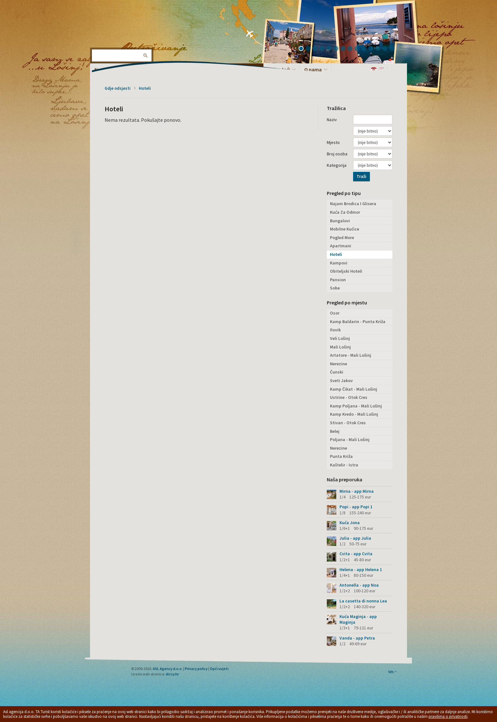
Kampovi (338, 263)
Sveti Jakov (341, 380)
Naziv (332, 119)
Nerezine (338, 364)
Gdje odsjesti (118, 88)
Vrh (392, 671)
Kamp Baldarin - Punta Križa (357, 321)
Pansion (338, 280)
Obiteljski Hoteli (346, 271)
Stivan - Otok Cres (348, 423)
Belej (334, 431)
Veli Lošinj (340, 338)
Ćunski (336, 372)
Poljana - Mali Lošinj (350, 439)
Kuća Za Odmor (345, 212)
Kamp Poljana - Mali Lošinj (356, 406)
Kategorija (336, 165)
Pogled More (342, 237)
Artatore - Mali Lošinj (350, 355)
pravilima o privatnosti (448, 716)
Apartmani (340, 246)
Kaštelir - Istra (344, 465)
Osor (334, 313)
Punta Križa (341, 456)
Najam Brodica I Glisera (353, 203)
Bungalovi (340, 221)
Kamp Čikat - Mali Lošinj (353, 389)
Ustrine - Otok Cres (348, 397)
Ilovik (335, 330)
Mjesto (333, 142)
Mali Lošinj (340, 347)
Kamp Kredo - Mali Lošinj (354, 414)
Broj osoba (337, 154)
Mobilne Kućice (344, 229)
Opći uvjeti (219, 668)
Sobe (335, 288)
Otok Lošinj (110, 25)
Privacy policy (196, 668)
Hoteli (145, 88)
